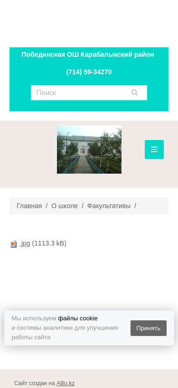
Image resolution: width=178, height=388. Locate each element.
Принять (148, 328)
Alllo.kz (65, 383)
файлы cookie (77, 318)
